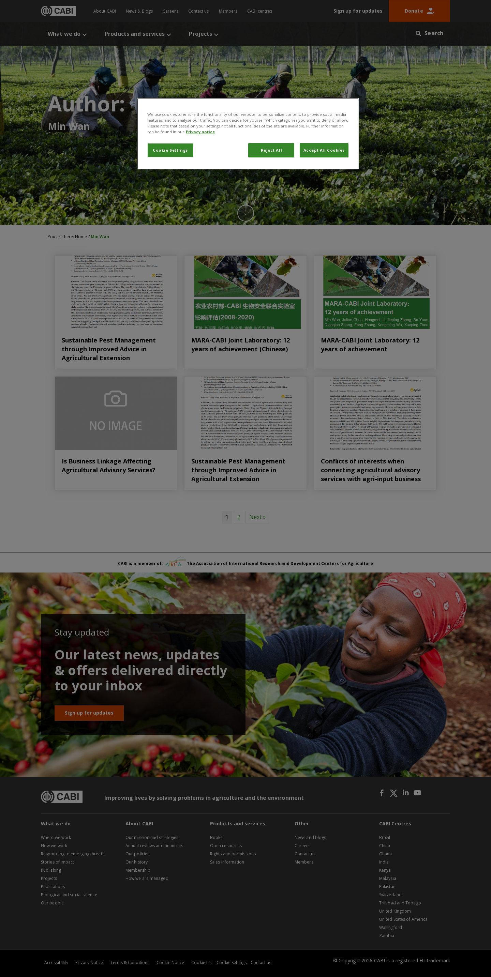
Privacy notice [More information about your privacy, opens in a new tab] (200, 131)
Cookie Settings (170, 150)
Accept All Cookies (324, 150)
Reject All (271, 150)
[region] (248, 133)
